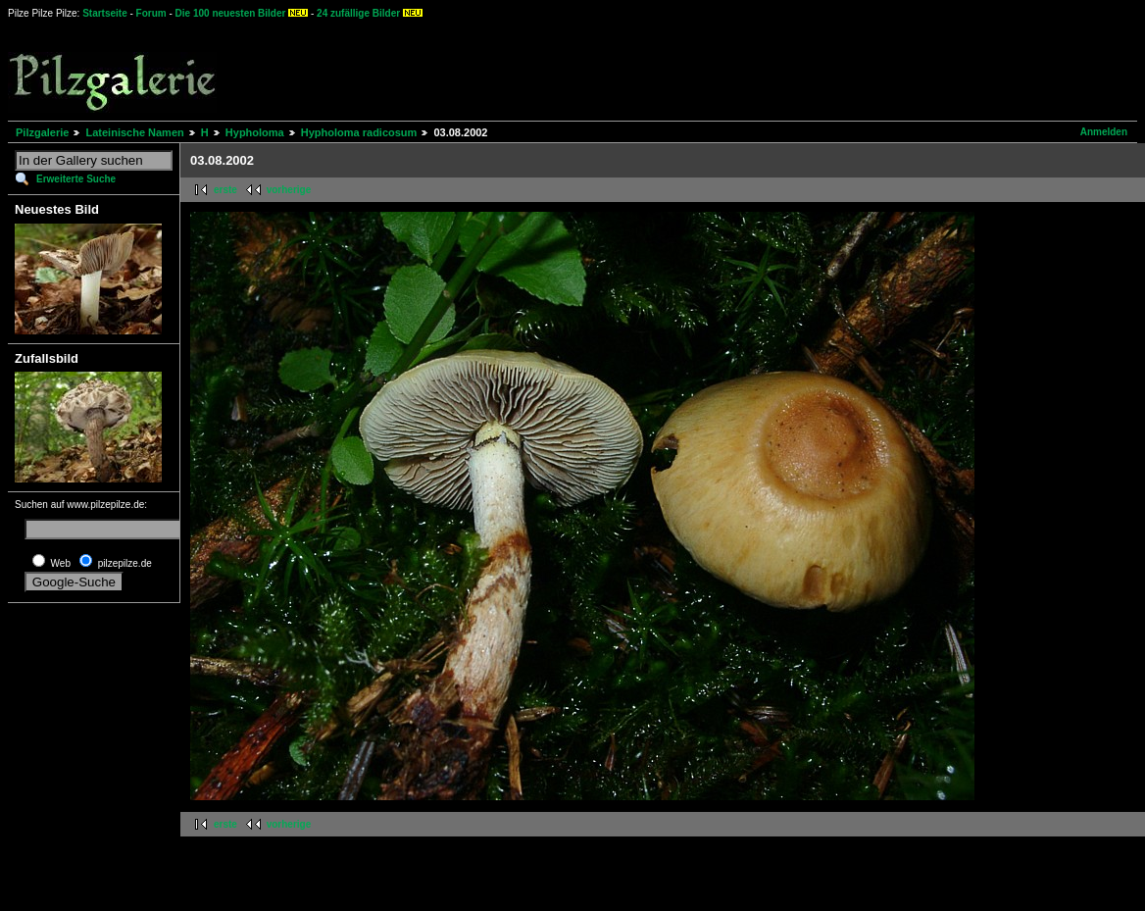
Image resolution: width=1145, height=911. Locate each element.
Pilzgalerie (42, 132)
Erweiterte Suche (76, 179)
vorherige (289, 189)
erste (225, 189)
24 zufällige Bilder (358, 13)
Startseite (104, 13)
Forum (151, 13)
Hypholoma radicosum (359, 132)
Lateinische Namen (134, 132)
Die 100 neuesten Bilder (230, 13)
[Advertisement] (726, 69)
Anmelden (1103, 132)
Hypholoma (254, 132)
